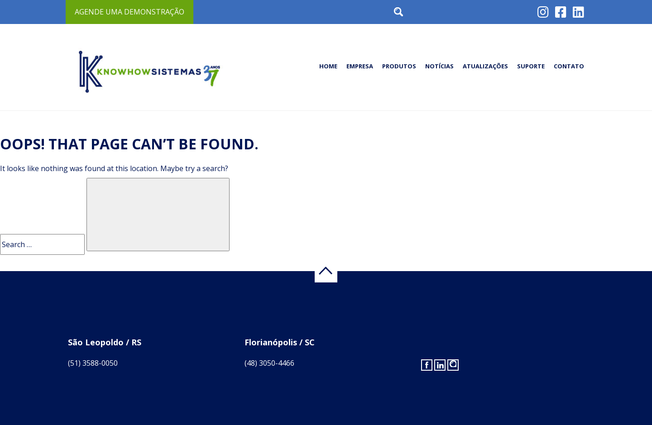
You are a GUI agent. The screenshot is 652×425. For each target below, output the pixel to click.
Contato (569, 66)
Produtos (399, 66)
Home (328, 66)
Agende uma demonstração (129, 12)
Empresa (359, 66)
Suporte (531, 66)
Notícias (439, 66)
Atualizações (485, 66)
